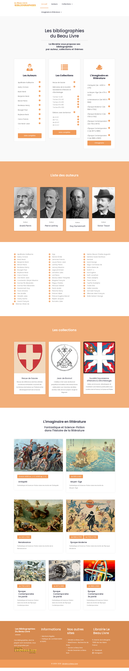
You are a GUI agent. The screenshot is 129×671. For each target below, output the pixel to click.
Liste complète (30, 136)
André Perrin (25, 226)
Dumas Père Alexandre (26, 286)
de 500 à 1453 (76, 481)
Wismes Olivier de (22, 304)
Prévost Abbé (57, 294)
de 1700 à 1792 (90, 541)
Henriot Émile (57, 257)
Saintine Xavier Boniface (96, 257)
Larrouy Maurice (58, 267)
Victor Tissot (104, 226)
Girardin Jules (22, 296)
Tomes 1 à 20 (58, 97)
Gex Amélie (21, 294)
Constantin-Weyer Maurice (27, 280)
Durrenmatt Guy (23, 288)
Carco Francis (23, 119)
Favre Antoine (22, 291)
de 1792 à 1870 (24, 590)
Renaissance (24, 546)
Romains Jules (57, 301)
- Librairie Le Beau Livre (75, 643)
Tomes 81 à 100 (58, 107)
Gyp (53, 254)
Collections (67, 4)
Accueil (44, 4)
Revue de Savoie (59, 82)
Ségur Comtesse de (94, 265)
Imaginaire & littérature (51, 12)
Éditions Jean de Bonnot (62, 112)
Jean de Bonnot (64, 379)
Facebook (97, 653)
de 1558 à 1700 (76, 541)
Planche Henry (57, 291)
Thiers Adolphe (92, 278)
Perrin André (56, 288)
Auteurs (54, 4)
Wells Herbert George (95, 296)
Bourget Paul (22, 110)
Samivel (90, 260)
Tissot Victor (91, 280)
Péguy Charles (57, 283)
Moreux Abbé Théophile (61, 278)
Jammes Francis (58, 260)
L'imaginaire (99, 143)
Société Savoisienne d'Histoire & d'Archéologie (99, 380)
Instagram (97, 656)
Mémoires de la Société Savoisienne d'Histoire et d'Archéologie (62, 89)
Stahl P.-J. (90, 270)
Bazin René (22, 92)
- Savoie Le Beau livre (74, 651)
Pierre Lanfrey (51, 226)
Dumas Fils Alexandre (25, 283)
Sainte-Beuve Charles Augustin (98, 254)
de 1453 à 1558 (24, 541)
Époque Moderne (78, 546)
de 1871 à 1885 (59, 590)
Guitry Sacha (22, 299)
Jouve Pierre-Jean (59, 262)
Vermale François (93, 291)
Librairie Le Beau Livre (70, 667)
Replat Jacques (58, 299)
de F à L (55, 120)
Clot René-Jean (24, 124)
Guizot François (23, 301)
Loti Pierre (55, 275)
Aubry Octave (23, 87)
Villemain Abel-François (96, 294)
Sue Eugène (91, 273)
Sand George (92, 262)
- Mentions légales (47, 639)
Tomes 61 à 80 (58, 105)
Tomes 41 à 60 (58, 102)
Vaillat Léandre (92, 288)
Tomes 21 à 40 (58, 99)
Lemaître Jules (57, 273)
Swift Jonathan (92, 275)
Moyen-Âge (76, 486)
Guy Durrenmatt (77, 226)
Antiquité (22, 486)
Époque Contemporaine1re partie (26, 597)
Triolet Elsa (91, 286)
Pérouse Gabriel (58, 286)
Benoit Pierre (22, 101)
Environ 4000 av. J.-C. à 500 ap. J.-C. (33, 481)
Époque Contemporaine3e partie (95, 597)
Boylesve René (23, 114)
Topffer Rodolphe (93, 283)
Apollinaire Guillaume (26, 82)
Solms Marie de (92, 267)
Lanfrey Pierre (57, 265)
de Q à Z (56, 125)
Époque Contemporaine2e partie (61, 597)
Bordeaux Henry (24, 105)
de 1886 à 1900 (93, 590)
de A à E (56, 117)
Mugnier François (58, 280)
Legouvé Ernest (58, 270)
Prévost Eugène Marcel (60, 296)
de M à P (56, 122)
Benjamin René (23, 96)
